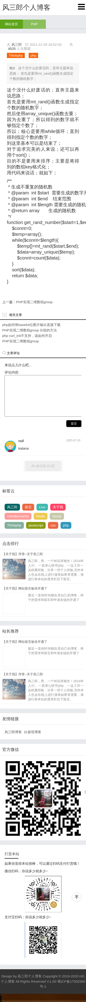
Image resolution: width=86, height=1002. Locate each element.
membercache (18, 524)
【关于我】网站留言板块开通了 (24, 596)
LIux (42, 515)
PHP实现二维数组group (34, 302)
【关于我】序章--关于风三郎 (22, 562)
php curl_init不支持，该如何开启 (27, 336)
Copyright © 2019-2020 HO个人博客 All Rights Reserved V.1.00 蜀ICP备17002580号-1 (43, 989)
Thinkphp (16, 55)
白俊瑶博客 (32, 740)
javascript (36, 533)
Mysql (56, 524)
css (53, 533)
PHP (34, 24)
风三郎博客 (13, 740)
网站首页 (11, 24)
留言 (28, 515)
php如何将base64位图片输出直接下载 (31, 325)
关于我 (58, 515)
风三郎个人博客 (30, 984)
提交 (74, 431)
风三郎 (16, 44)
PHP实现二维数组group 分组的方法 (29, 330)
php (33, 55)
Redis (40, 524)
